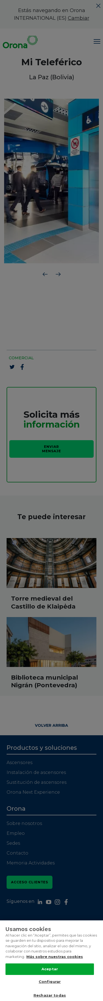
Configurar (50, 987)
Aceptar (49, 974)
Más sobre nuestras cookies (54, 962)
